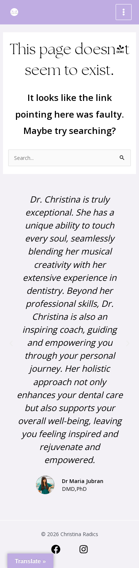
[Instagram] (83, 549)
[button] (11, 343)
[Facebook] (55, 549)
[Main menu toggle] (124, 12)
